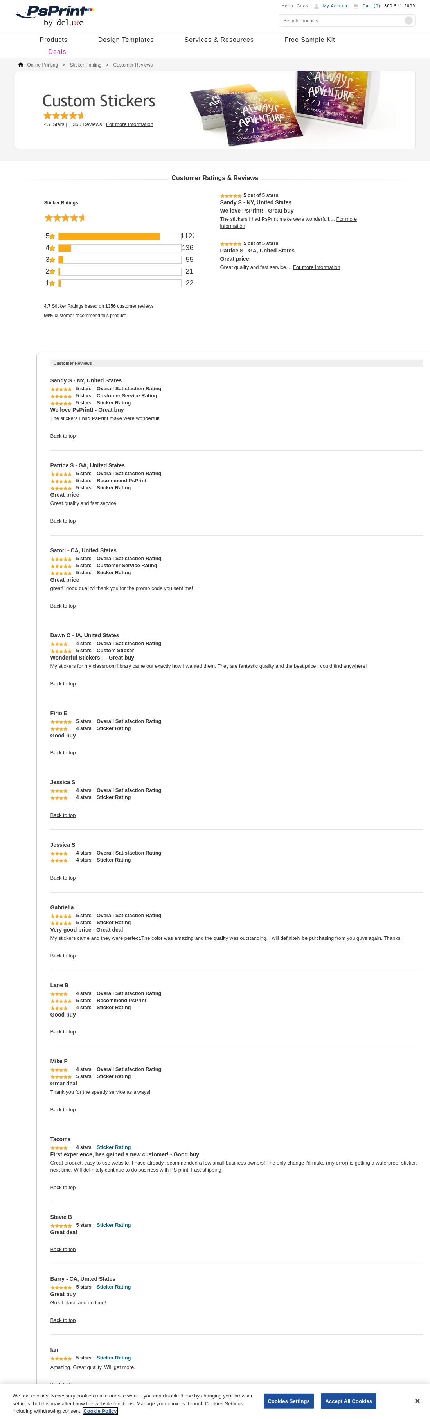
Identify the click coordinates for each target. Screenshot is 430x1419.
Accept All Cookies (348, 1401)
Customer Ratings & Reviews (214, 178)
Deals (58, 52)
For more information (129, 124)
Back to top (63, 436)
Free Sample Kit (309, 39)
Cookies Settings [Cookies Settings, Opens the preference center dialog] (289, 1401)
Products (54, 39)
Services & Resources (219, 39)
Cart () (371, 6)
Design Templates (126, 39)
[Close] (417, 1401)
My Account (336, 6)
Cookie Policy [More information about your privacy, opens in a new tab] (100, 1411)
